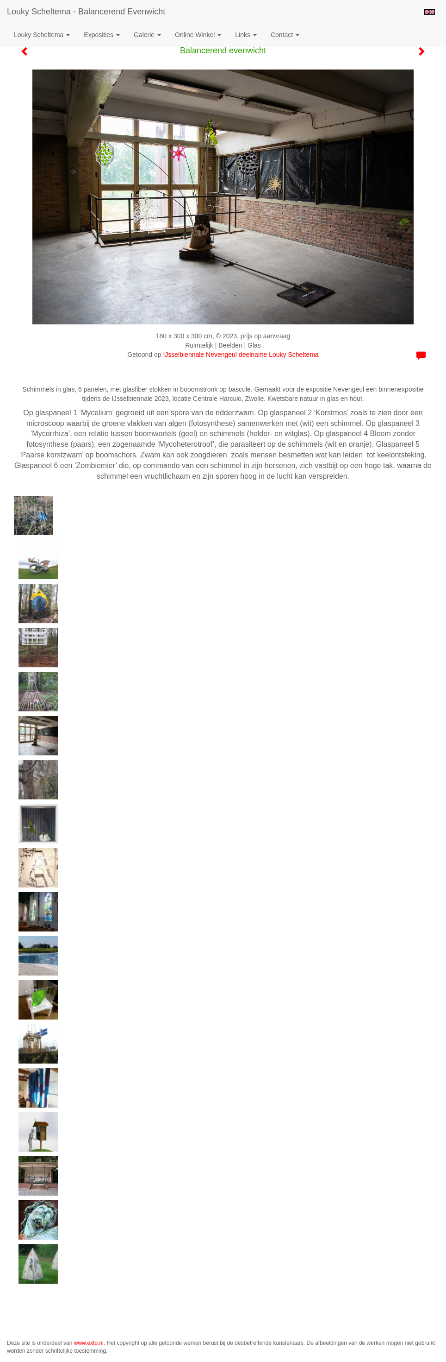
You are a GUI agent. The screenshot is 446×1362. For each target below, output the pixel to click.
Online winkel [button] (198, 34)
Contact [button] (285, 34)
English (429, 12)
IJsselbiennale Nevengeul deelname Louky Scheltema (240, 354)
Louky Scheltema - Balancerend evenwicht (86, 11)
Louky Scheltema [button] (42, 34)
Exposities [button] (102, 34)
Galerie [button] (147, 34)
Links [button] (246, 34)
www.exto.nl (89, 1343)
